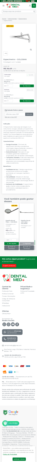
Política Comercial (7, 294)
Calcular (29, 114)
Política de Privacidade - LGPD (27, 292)
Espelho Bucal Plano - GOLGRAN (11, 221)
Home (4, 19)
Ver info (30, 75)
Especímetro (22, 19)
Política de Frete (7, 291)
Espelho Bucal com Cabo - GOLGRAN (25, 222)
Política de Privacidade (10, 454)
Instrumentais (12, 19)
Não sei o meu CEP (11, 117)
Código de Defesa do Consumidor (8, 299)
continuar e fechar (19, 459)
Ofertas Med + (6, 313)
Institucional (6, 306)
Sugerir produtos (9, 265)
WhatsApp (5, 303)
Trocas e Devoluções (8, 296)
